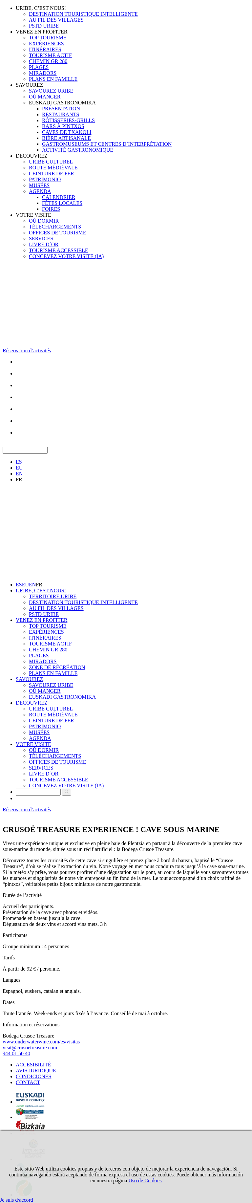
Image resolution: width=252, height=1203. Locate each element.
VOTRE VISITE (33, 215)
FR (19, 479)
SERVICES (41, 238)
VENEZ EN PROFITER (41, 31)
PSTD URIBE (44, 26)
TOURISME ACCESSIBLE (58, 250)
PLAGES (39, 67)
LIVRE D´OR (43, 244)
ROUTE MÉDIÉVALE (53, 167)
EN (19, 473)
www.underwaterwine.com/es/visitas (41, 1041)
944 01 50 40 (16, 1053)
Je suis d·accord (16, 1200)
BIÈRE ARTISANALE (66, 138)
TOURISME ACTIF (50, 55)
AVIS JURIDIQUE (36, 1070)
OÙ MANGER (44, 96)
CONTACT (28, 1082)
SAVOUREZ (29, 85)
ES (19, 462)
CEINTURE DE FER (51, 173)
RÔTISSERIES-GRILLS (68, 120)
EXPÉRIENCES (46, 43)
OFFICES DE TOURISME (57, 232)
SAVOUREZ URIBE (51, 91)
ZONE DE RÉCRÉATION (57, 667)
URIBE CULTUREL (51, 161)
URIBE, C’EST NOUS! (41, 8)
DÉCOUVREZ (32, 156)
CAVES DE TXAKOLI (67, 132)
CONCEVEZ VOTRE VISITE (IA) (66, 256)
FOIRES (51, 209)
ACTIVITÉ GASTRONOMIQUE (77, 150)
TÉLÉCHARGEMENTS (55, 227)
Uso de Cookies (144, 1180)
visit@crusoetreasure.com (30, 1047)
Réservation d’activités (27, 350)
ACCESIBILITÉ (33, 1064)
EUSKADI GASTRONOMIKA (62, 102)
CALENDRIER (58, 197)
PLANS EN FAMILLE (53, 79)
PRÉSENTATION (61, 108)
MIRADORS (42, 73)
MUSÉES (39, 185)
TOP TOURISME (48, 37)
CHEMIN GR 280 (48, 61)
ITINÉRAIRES (45, 49)
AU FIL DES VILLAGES (56, 20)
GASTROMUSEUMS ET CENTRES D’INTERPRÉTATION (107, 144)
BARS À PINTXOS (63, 126)
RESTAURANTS (60, 114)
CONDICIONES (33, 1076)
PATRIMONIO (45, 179)
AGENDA (40, 191)
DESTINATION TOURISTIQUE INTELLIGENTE (83, 14)
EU (19, 467)
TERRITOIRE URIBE (52, 596)
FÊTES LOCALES (62, 203)
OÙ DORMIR (44, 221)
